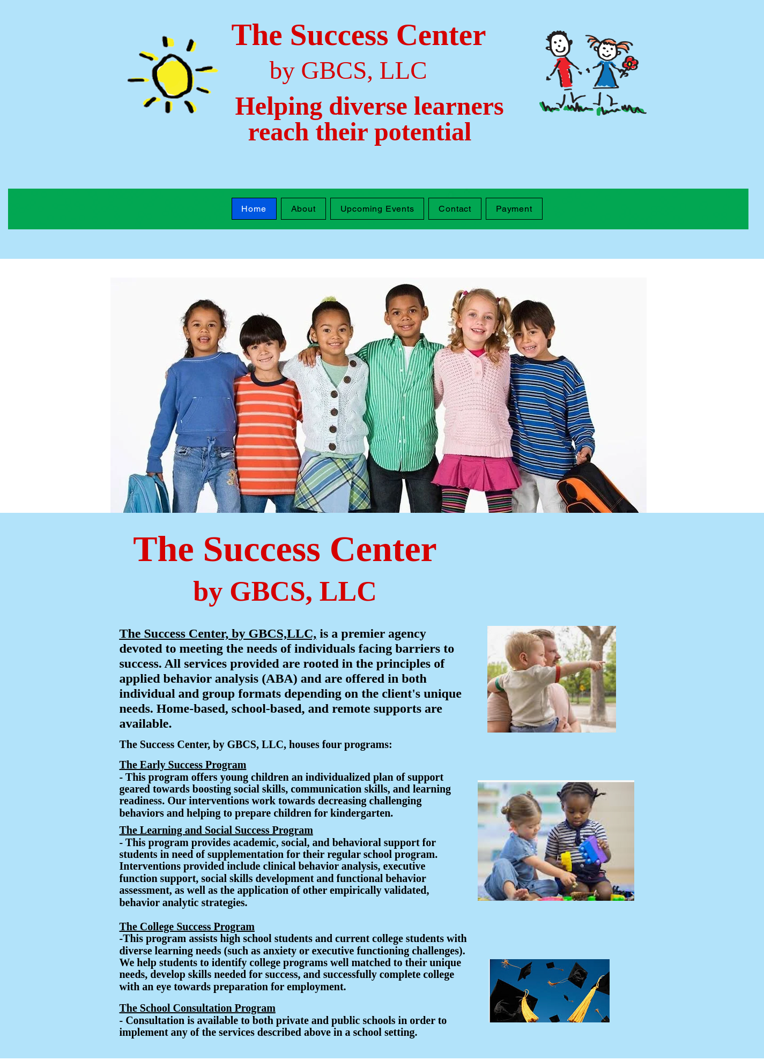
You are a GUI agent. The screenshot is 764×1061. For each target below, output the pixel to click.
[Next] (631, 395)
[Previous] (125, 395)
